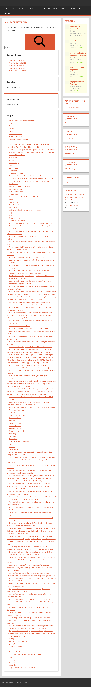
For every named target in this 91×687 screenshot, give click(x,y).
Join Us (11, 160)
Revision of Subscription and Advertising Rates (25, 210)
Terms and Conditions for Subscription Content (25, 654)
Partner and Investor (16, 192)
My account (13, 171)
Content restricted (15, 134)
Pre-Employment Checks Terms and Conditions (25, 197)
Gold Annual (69, 123)
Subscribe (71, 8)
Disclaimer (12, 649)
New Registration (15, 428)
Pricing (81, 8)
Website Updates (15, 418)
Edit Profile (12, 644)
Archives (12, 447)
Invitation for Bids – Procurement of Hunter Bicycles (27, 257)
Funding (11, 142)
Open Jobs (12, 665)
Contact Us (12, 444)
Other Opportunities (16, 173)
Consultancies (17, 8)
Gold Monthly (69, 138)
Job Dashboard (14, 157)
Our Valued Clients (15, 189)
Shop (10, 213)
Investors (7, 13)
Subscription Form (15, 218)
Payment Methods (15, 194)
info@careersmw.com (72, 205)
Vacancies (12, 662)
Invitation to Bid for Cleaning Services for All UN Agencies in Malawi (32, 407)
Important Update (15, 426)
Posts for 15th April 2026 (17, 66)
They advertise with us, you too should (22, 668)
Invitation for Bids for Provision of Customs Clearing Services (29, 328)
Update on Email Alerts (17, 415)
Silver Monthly (70, 169)
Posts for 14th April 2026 (17, 68)
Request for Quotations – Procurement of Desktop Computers (30, 223)
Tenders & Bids (31, 8)
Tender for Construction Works (19, 326)
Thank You (12, 413)
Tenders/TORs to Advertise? (18, 221)
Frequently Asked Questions (18, 139)
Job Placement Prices (72, 107)
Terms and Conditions (16, 410)
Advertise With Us (15, 423)
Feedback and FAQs (15, 136)
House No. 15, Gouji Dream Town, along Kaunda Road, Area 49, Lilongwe (74, 197)
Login (63, 8)
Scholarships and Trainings (18, 641)
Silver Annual (69, 153)
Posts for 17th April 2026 (17, 60)
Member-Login (14, 168)
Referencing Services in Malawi (19, 186)
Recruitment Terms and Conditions (21, 205)
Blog (10, 123)
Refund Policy (13, 207)
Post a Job (52, 8)
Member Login (14, 163)
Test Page (12, 660)
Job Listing (12, 434)
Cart (10, 126)
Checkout (12, 129)
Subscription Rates (15, 647)
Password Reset (14, 652)
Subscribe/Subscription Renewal (20, 441)
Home (7, 8)
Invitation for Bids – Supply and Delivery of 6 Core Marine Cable (30, 347)
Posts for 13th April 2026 (17, 71)
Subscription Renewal (16, 431)
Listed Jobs (12, 436)
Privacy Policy (13, 202)
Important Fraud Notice (17, 155)
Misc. (42, 8)
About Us (12, 420)
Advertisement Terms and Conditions (22, 121)
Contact (11, 131)
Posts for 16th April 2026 (17, 63)
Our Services (13, 184)
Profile (11, 165)
